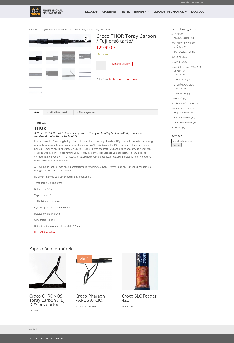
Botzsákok (178, 56)
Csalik (177, 70)
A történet (109, 11)
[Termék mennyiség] (101, 65)
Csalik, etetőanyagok (184, 66)
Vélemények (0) (86, 112)
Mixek (179, 88)
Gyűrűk (178, 46)
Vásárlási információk (169, 11)
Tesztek (125, 11)
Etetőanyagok (183, 84)
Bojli (179, 74)
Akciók (175, 34)
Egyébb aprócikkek (182, 103)
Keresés (176, 144)
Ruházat (176, 127)
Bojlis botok (61, 29)
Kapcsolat (198, 11)
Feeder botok (182, 117)
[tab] (36, 112)
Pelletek (181, 93)
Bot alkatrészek (181, 42)
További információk (58, 112)
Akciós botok (182, 37)
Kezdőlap (91, 11)
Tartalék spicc (183, 51)
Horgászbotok (47, 29)
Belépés (185, 3)
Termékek (140, 11)
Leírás (36, 112)
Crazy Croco (179, 61)
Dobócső (177, 98)
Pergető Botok (183, 122)
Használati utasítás (44, 232)
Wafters (181, 79)
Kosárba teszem (121, 64)
